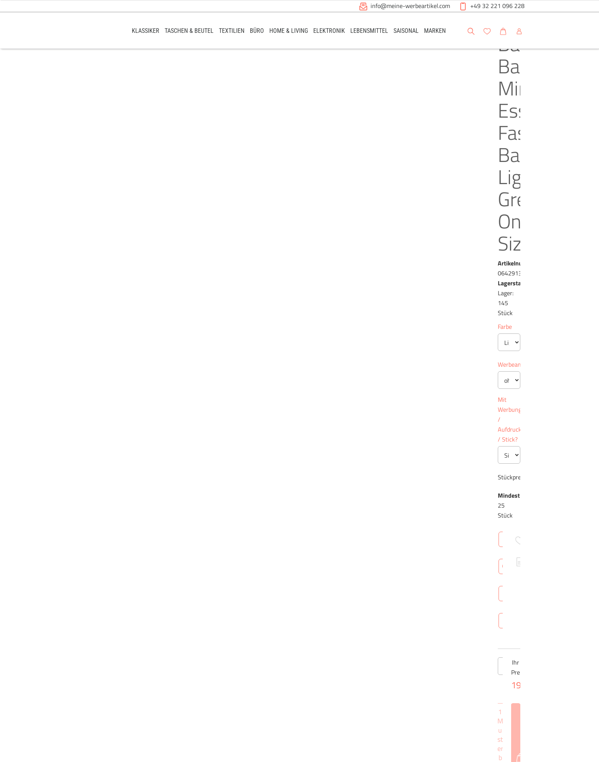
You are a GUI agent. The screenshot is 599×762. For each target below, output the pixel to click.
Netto (334, 492)
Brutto (360, 492)
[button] (586, 30)
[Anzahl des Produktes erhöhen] (325, 349)
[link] (145, 30)
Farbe (273, 160)
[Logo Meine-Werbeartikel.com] (93, 31)
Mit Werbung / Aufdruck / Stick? (308, 233)
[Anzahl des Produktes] (299, 349)
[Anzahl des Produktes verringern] (273, 349)
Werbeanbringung (289, 197)
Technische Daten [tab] (328, 412)
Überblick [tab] (279, 412)
